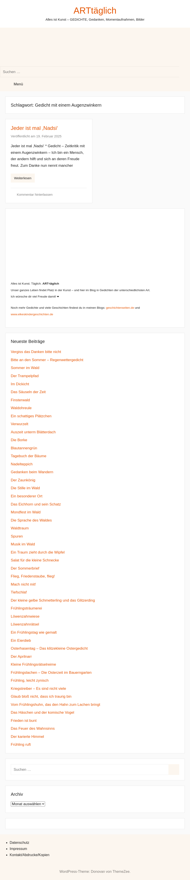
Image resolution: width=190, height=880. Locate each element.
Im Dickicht (20, 384)
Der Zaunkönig (23, 480)
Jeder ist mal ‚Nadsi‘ (34, 128)
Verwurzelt (19, 424)
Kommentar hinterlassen (35, 194)
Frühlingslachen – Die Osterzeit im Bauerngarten (51, 672)
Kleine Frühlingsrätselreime (33, 664)
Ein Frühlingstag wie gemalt (34, 632)
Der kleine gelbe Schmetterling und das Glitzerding (53, 600)
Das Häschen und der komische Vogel (42, 712)
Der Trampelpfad (25, 376)
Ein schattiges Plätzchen (31, 416)
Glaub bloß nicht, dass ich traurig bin (41, 696)
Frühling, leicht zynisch (30, 680)
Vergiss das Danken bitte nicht (36, 352)
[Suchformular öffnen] (36, 47)
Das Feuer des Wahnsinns (33, 728)
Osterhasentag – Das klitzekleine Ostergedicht (49, 648)
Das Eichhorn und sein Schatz (36, 504)
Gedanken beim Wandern (32, 472)
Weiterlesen (22, 178)
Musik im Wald (23, 544)
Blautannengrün (24, 448)
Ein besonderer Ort (26, 496)
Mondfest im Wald (25, 512)
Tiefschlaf (19, 592)
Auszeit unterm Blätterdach (33, 432)
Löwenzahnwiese (25, 616)
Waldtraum (20, 528)
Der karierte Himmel (27, 737)
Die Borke (19, 440)
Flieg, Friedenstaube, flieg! (33, 576)
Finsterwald (20, 400)
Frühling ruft (21, 744)
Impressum (18, 849)
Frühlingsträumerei (26, 608)
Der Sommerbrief (25, 568)
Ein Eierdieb (21, 640)
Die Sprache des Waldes (31, 520)
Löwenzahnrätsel (25, 624)
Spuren (17, 536)
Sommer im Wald (25, 368)
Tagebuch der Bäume (28, 456)
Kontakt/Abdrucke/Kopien (29, 855)
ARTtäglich (95, 10)
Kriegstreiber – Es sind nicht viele (38, 688)
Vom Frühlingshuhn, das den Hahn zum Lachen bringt (55, 705)
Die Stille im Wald (25, 488)
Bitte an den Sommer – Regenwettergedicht (47, 360)
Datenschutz (19, 842)
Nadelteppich (22, 464)
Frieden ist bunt (24, 721)
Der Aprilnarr (21, 656)
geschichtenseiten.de (120, 307)
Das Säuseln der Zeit (28, 392)
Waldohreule (21, 408)
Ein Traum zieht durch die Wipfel (38, 552)
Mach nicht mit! (23, 584)
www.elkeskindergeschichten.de (32, 314)
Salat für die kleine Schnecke (35, 560)
